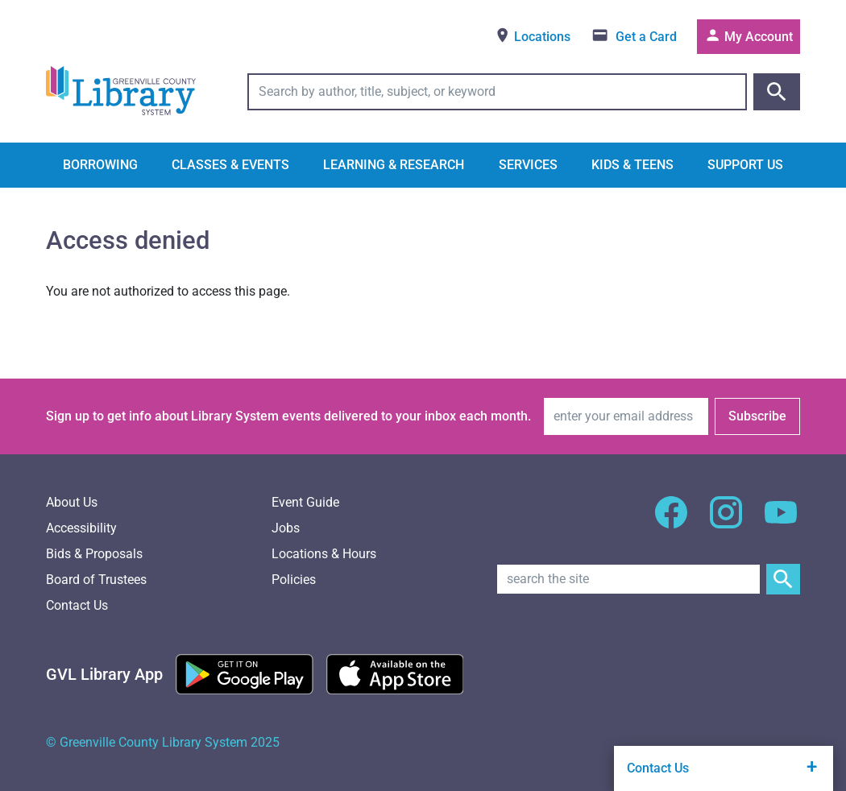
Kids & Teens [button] (632, 164)
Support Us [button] (745, 164)
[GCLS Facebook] (671, 521)
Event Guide (305, 502)
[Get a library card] (633, 36)
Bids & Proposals (94, 553)
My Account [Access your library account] (748, 35)
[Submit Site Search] (783, 579)
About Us (71, 502)
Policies (294, 579)
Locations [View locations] (532, 35)
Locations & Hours (324, 553)
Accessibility (81, 528)
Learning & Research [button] (393, 164)
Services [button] (528, 164)
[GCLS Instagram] (726, 521)
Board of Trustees (96, 579)
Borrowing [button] (100, 164)
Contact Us (77, 605)
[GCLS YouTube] (780, 521)
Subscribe (757, 416)
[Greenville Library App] (104, 674)
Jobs (286, 528)
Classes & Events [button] (230, 164)
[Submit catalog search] (776, 91)
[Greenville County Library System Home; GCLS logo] (121, 91)
